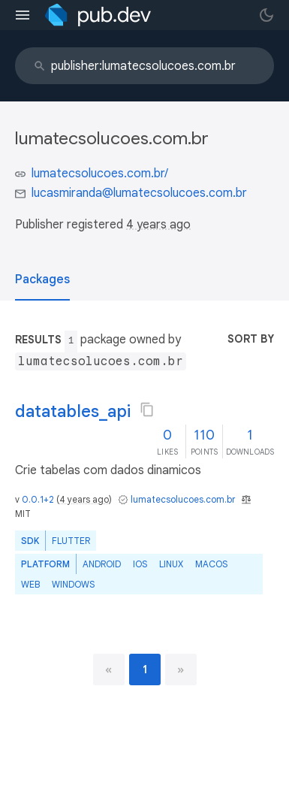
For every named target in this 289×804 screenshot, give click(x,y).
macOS (211, 564)
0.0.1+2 (38, 499)
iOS (140, 564)
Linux (171, 564)
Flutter (71, 540)
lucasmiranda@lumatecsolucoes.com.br (139, 193)
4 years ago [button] (158, 224)
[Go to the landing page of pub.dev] (98, 15)
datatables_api (73, 411)
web (30, 584)
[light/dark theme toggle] (266, 15)
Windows (73, 584)
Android (102, 564)
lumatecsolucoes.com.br (183, 499)
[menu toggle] (23, 15)
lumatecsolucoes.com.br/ (100, 173)
